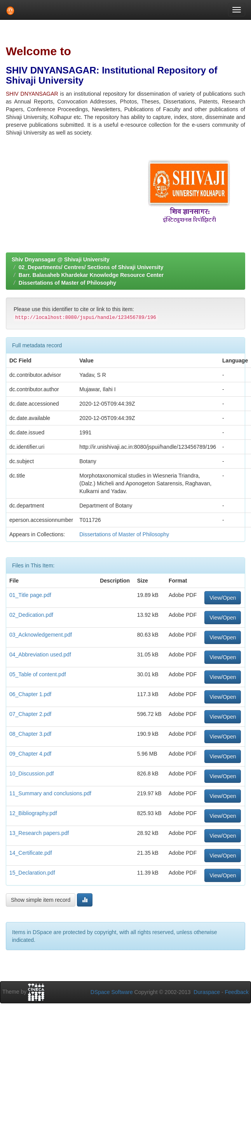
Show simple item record (40, 900)
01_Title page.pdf (30, 595)
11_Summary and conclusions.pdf (50, 793)
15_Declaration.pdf (32, 873)
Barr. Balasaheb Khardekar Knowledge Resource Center (91, 275)
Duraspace (206, 992)
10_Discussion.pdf (31, 773)
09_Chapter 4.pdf (30, 754)
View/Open (222, 598)
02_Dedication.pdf (31, 615)
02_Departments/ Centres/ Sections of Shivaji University (91, 267)
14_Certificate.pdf (30, 853)
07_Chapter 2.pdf (30, 714)
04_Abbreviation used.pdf (40, 654)
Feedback (237, 992)
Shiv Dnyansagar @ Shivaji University (61, 259)
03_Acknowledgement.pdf (40, 635)
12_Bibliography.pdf (33, 813)
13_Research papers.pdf (39, 833)
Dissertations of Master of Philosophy (67, 283)
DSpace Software (112, 992)
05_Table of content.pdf (37, 674)
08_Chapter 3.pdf (30, 734)
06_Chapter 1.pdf (30, 694)
